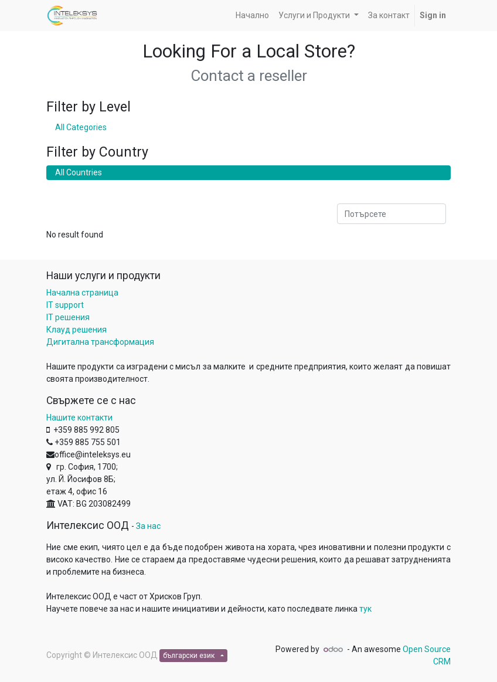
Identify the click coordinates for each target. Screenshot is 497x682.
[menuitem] (252, 15)
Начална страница (82, 292)
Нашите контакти (79, 417)
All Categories (81, 127)
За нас (148, 526)
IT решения (68, 317)
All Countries (78, 172)
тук (365, 608)
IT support (65, 305)
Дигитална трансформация (100, 342)
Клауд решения (76, 329)
